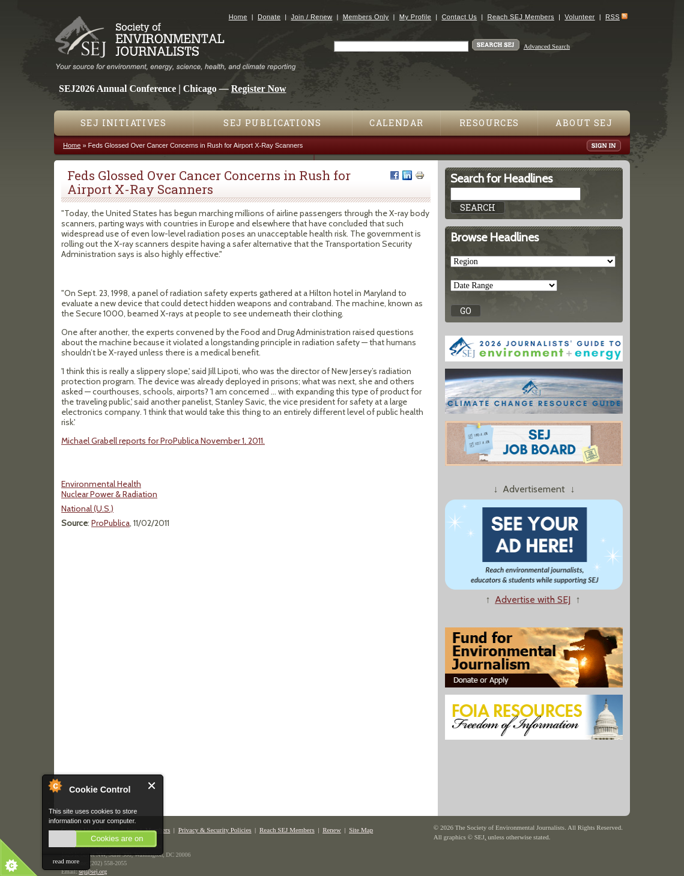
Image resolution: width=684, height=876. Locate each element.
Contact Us (459, 16)
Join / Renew (312, 16)
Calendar (396, 122)
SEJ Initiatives (123, 122)
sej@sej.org (93, 871)
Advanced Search (547, 46)
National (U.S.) (87, 508)
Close (152, 786)
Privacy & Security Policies (215, 829)
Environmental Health (101, 484)
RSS (612, 16)
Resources (489, 122)
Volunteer (579, 16)
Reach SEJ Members (521, 16)
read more (66, 861)
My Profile (415, 16)
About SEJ (584, 122)
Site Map (361, 829)
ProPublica (110, 523)
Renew (331, 829)
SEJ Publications (272, 122)
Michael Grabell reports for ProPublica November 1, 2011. (163, 440)
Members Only (366, 16)
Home (238, 16)
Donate (269, 16)
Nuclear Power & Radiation (109, 494)
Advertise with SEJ (533, 599)
